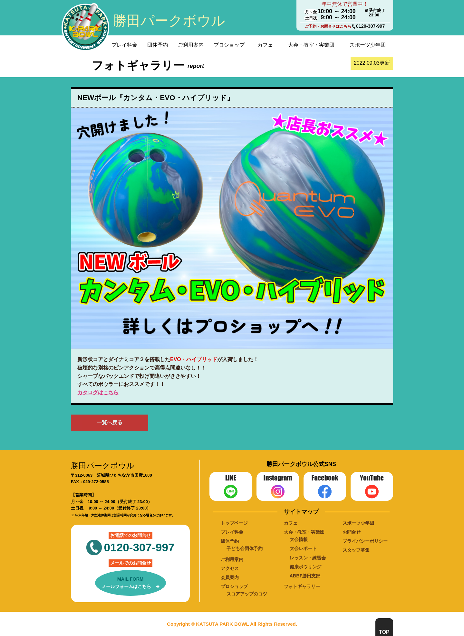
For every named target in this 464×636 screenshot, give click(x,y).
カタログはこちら (98, 392)
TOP (384, 632)
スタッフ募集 (356, 550)
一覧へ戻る (109, 422)
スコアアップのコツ (247, 593)
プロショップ (229, 45)
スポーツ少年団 (368, 45)
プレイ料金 (124, 45)
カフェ (265, 45)
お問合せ (352, 532)
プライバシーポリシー (365, 541)
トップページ (234, 523)
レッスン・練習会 (308, 557)
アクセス (230, 568)
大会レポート (303, 548)
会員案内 (230, 577)
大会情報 (299, 539)
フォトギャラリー (302, 586)
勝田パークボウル (169, 20)
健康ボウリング (305, 566)
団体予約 (157, 45)
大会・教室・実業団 (311, 45)
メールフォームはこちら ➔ (131, 582)
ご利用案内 (191, 45)
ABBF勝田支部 (305, 575)
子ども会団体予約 (245, 548)
